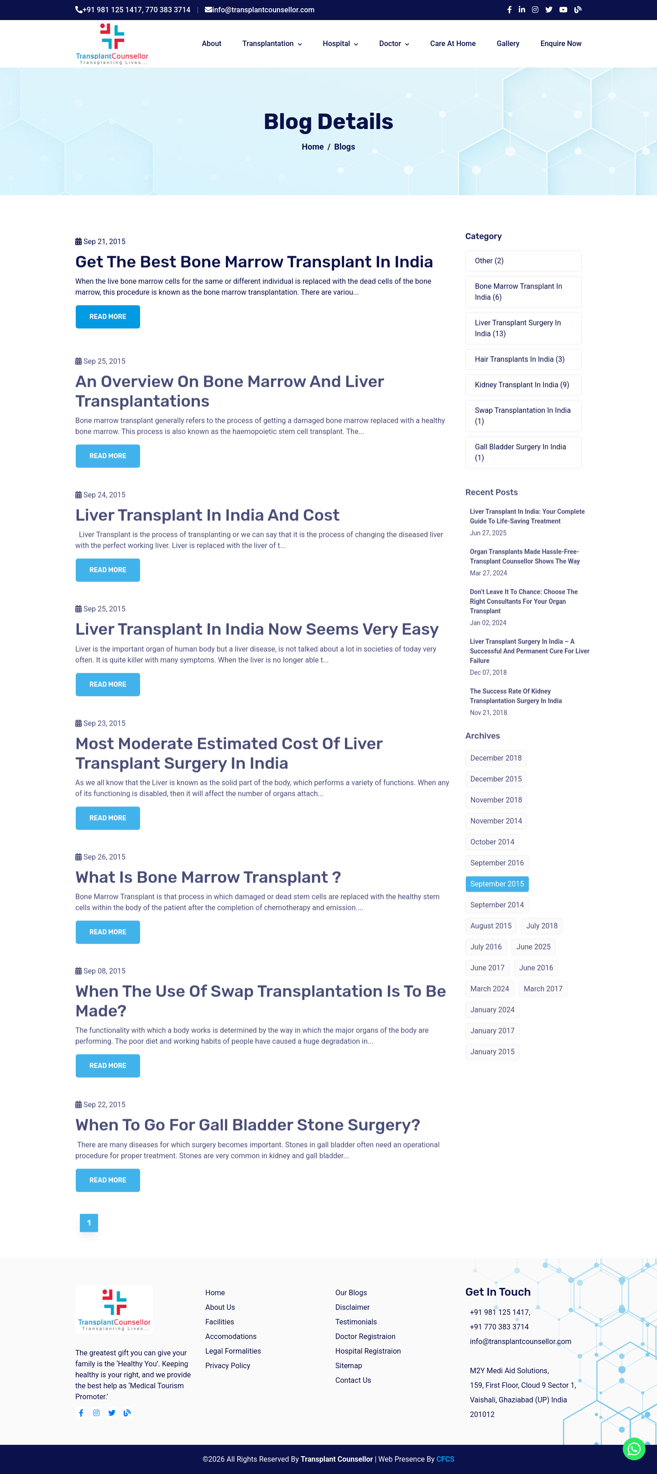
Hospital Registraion (368, 1351)
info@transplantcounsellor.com (263, 9)
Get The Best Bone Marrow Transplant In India (254, 262)
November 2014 (496, 829)
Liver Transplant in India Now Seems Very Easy (257, 637)
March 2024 (489, 996)
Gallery (508, 43)
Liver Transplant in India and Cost (207, 523)
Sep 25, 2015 (100, 368)
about (211, 43)
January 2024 (492, 1017)
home (215, 1292)
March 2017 (543, 996)
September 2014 (497, 912)
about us (220, 1307)
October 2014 (492, 850)
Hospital (336, 43)
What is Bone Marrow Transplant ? (208, 884)
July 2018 (542, 933)
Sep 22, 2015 (100, 1112)
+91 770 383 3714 (499, 1327)
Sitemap (348, 1365)
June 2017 (487, 975)
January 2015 (492, 1059)
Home (313, 146)
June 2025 (533, 954)
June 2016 (536, 975)
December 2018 (496, 766)
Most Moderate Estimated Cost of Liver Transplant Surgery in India (229, 760)
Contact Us (353, 1380)
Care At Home (453, 43)
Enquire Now (561, 43)
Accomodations (231, 1336)
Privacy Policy (227, 1365)
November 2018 (496, 808)
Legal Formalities (233, 1351)
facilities (219, 1322)
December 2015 (496, 787)
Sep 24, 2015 (100, 502)
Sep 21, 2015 (100, 242)
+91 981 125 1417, (114, 9)
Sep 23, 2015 (100, 731)
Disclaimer (352, 1307)
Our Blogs (351, 1292)
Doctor (390, 43)
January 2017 (492, 1038)
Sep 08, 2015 (100, 979)
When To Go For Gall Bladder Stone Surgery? (247, 1132)
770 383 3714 (168, 9)
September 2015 (497, 892)
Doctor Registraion (365, 1336)
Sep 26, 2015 (100, 864)
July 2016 (486, 954)
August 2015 (490, 933)
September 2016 (497, 871)
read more (107, 318)
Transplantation (267, 43)
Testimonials (356, 1322)
